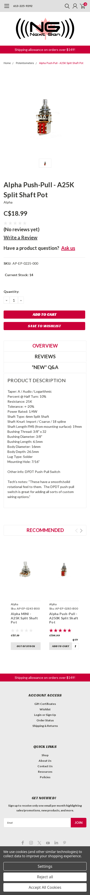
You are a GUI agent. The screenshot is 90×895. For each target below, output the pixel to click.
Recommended (45, 530)
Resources (45, 771)
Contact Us (45, 766)
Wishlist (45, 709)
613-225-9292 (22, 6)
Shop (45, 755)
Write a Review (20, 237)
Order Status (45, 720)
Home (7, 63)
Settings (45, 866)
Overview (45, 345)
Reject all (45, 876)
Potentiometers (25, 63)
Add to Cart (60, 646)
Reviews (45, 356)
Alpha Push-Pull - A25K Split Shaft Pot (61, 63)
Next (81, 531)
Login (38, 715)
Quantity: (11, 291)
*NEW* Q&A (45, 367)
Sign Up (51, 715)
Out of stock (26, 646)
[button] (45, 50)
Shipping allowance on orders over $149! (45, 50)
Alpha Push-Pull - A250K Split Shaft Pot (63, 618)
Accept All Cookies (45, 887)
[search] (66, 6)
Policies (45, 777)
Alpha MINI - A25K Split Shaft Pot (24, 618)
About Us (45, 760)
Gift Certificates (45, 704)
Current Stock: (19, 275)
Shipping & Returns (45, 726)
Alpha (8, 202)
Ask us (68, 248)
